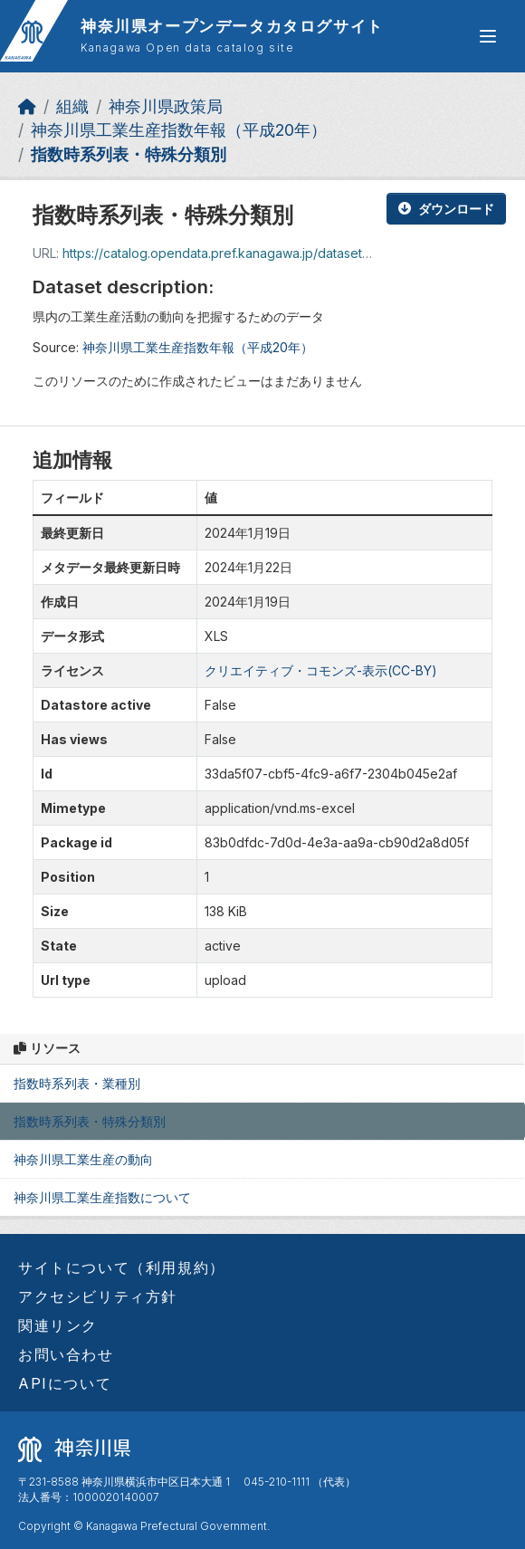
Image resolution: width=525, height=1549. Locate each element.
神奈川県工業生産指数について (102, 1197)
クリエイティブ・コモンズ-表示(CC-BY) (321, 670)
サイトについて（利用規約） (121, 1267)
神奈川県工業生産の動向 (83, 1159)
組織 (72, 106)
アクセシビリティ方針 (97, 1296)
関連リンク (58, 1325)
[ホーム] (27, 106)
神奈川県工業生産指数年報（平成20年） (179, 129)
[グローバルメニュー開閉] (488, 36)
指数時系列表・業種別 (77, 1083)
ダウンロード (446, 208)
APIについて (64, 1383)
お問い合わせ (66, 1354)
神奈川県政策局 (166, 106)
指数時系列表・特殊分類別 (128, 154)
